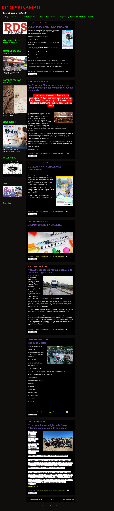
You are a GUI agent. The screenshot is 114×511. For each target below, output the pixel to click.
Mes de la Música (37, 343)
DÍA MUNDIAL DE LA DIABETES (45, 225)
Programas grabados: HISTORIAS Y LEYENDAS (77, 17)
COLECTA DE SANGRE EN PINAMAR (48, 26)
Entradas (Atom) (54, 506)
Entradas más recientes (35, 500)
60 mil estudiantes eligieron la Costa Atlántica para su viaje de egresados (47, 426)
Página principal (11, 17)
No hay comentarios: (58, 71)
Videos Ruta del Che (47, 17)
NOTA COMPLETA (33, 149)
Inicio (52, 500)
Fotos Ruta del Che (29, 17)
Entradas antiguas (68, 500)
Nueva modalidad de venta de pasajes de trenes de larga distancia (50, 271)
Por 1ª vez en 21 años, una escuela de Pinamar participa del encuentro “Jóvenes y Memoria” (50, 88)
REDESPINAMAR (21, 7)
